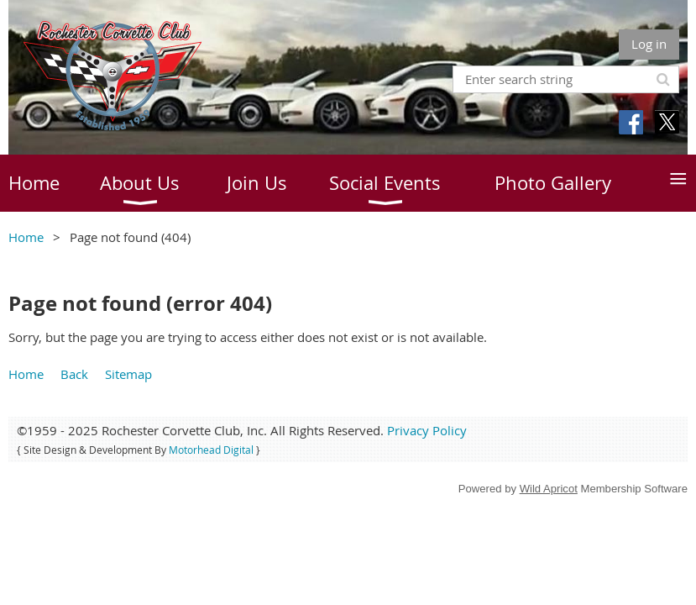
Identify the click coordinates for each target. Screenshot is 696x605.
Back (74, 374)
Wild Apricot (549, 488)
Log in (649, 43)
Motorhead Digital (211, 449)
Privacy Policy (427, 430)
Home (26, 237)
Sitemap (128, 374)
